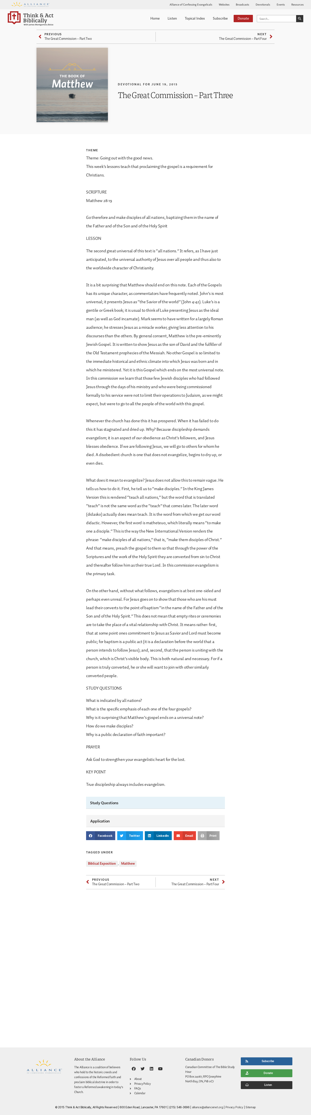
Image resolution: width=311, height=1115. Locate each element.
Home (155, 18)
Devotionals (263, 4)
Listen (172, 18)
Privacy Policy (234, 1107)
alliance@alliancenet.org (207, 1107)
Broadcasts (242, 4)
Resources (297, 4)
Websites (224, 4)
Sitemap (251, 1107)
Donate (243, 18)
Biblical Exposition (102, 863)
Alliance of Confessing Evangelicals (191, 4)
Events (281, 4)
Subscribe (220, 18)
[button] (100, 835)
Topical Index (195, 18)
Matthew (128, 863)
